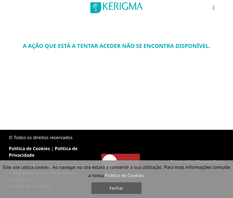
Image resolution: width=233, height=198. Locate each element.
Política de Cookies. (125, 175)
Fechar (116, 188)
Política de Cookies (29, 148)
